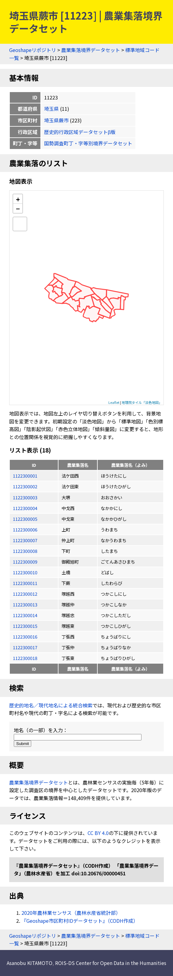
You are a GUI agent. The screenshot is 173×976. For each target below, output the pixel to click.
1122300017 (25, 647)
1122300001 (25, 475)
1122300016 (25, 636)
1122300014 (25, 615)
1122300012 (25, 593)
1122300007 (25, 540)
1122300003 (25, 497)
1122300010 (25, 572)
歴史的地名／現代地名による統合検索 (50, 705)
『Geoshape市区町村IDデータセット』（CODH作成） (79, 920)
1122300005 (25, 519)
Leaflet (113, 402)
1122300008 (25, 551)
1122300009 (25, 561)
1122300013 (25, 604)
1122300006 (25, 529)
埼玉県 (51, 108)
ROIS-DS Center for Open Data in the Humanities (110, 963)
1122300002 (25, 486)
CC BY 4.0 (98, 832)
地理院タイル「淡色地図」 (142, 402)
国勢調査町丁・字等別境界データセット (88, 143)
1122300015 (25, 626)
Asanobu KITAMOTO (29, 963)
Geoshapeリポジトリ (32, 50)
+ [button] (18, 199)
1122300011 (25, 583)
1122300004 (25, 508)
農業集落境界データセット (90, 50)
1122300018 (25, 658)
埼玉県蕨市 (56, 120)
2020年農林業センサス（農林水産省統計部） (71, 912)
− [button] (18, 208)
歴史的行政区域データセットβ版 (79, 132)
